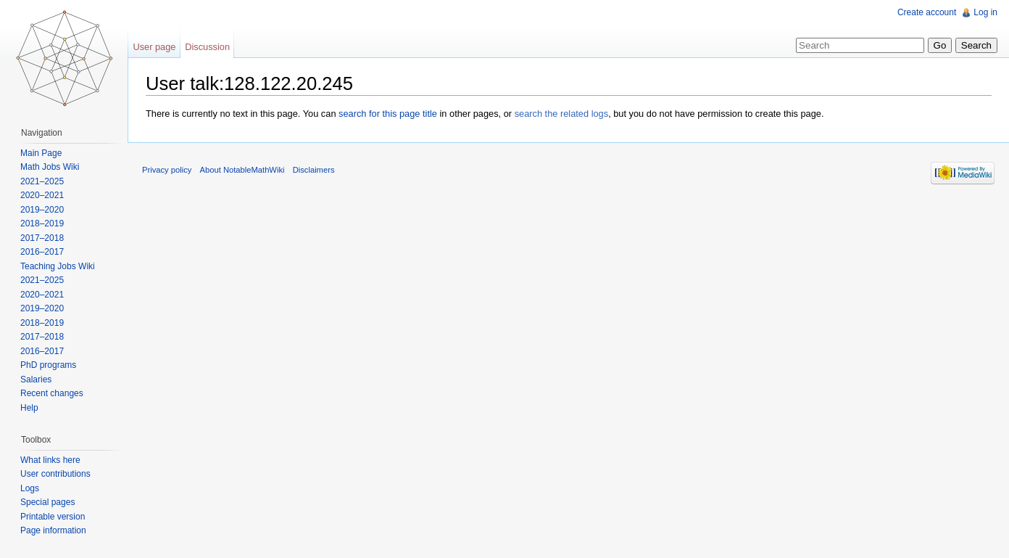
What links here (50, 460)
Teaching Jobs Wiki (57, 266)
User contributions (55, 474)
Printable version (52, 517)
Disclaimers (314, 169)
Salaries (35, 379)
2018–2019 (42, 223)
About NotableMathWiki (242, 169)
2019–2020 (42, 210)
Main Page (41, 153)
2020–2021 (42, 195)
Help (29, 408)
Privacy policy (166, 169)
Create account (926, 12)
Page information (53, 530)
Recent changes (51, 393)
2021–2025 (42, 181)
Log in (985, 12)
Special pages (47, 502)
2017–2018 (42, 238)
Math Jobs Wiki (49, 167)
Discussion (207, 46)
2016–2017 (42, 252)
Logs (29, 488)
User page (154, 46)
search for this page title (388, 113)
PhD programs (48, 365)
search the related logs (561, 113)
